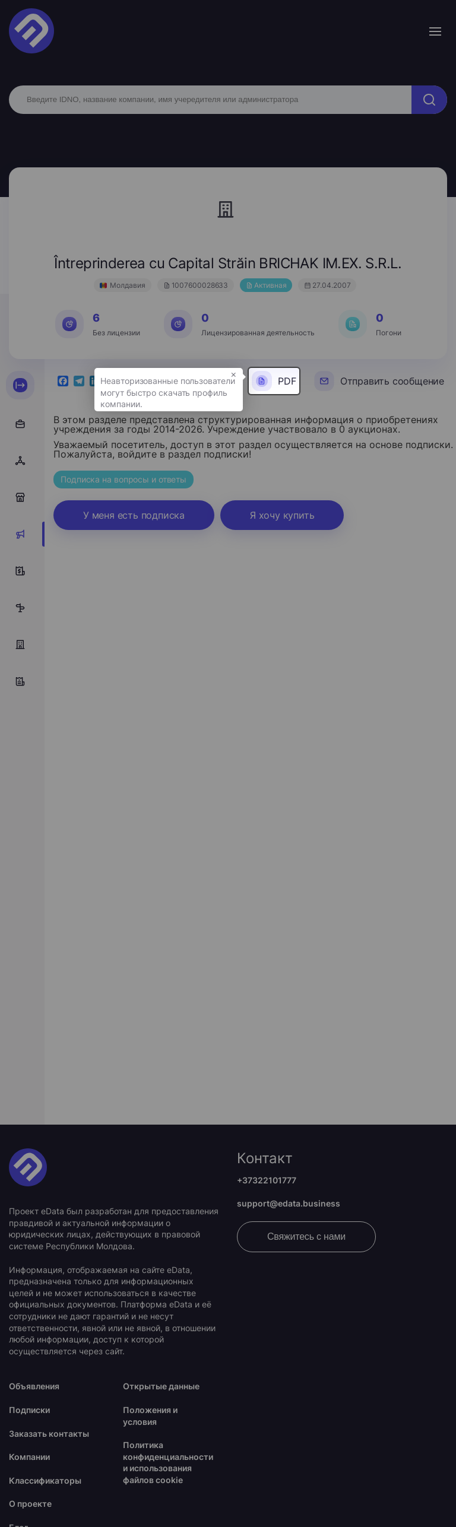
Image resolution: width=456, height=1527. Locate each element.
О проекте (30, 1504)
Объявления (34, 1386)
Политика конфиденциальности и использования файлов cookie (168, 1462)
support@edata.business (288, 1203)
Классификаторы (45, 1480)
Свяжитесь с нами (306, 1236)
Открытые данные (161, 1386)
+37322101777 (266, 1180)
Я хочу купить (282, 515)
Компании (29, 1457)
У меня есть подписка (134, 515)
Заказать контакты (49, 1433)
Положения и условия (150, 1416)
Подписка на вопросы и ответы (123, 479)
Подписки (29, 1410)
